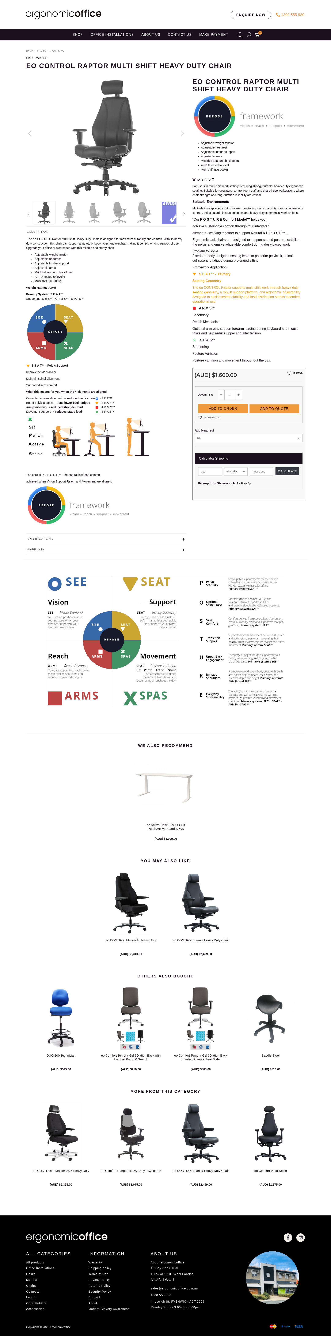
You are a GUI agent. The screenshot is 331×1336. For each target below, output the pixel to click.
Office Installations (40, 1268)
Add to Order (223, 408)
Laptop (31, 1297)
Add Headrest (204, 430)
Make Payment (213, 34)
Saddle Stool (270, 1061)
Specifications (40, 538)
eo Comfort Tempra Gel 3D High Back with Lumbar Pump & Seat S (131, 1063)
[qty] (210, 471)
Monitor (32, 1279)
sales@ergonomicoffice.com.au (174, 1288)
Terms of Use (98, 1274)
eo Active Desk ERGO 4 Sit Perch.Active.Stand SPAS (166, 833)
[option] (106, 137)
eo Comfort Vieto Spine (270, 1177)
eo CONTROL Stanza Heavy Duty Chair (201, 946)
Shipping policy (99, 1268)
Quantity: (205, 394)
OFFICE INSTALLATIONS (112, 34)
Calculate (287, 471)
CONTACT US (180, 34)
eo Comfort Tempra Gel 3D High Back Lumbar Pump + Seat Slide (200, 1063)
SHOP (77, 34)
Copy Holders (36, 1303)
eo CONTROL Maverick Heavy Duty (131, 946)
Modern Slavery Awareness (108, 1309)
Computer (33, 1291)
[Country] (236, 471)
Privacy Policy (99, 1279)
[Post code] (261, 471)
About (92, 1303)
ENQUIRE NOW (250, 15)
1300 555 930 (290, 15)
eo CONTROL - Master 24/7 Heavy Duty (61, 1177)
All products (35, 1262)
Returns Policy (99, 1285)
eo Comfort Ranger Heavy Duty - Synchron (131, 1177)
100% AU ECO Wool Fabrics (172, 1274)
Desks (30, 1274)
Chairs (31, 1285)
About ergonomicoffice (167, 1262)
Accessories (35, 1309)
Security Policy (99, 1291)
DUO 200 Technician (61, 1061)
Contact (94, 1297)
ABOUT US (150, 34)
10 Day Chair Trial (164, 1268)
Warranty (36, 549)
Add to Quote (274, 408)
